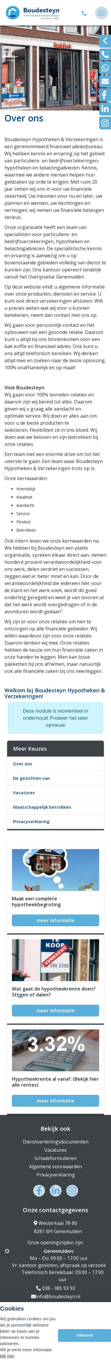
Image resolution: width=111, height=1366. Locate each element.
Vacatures (24, 792)
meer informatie (56, 920)
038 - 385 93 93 (55, 1288)
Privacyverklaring (31, 821)
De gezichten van (31, 778)
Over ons (22, 764)
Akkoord (84, 1339)
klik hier (7, 1359)
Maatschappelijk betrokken (42, 807)
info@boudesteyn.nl (55, 1296)
